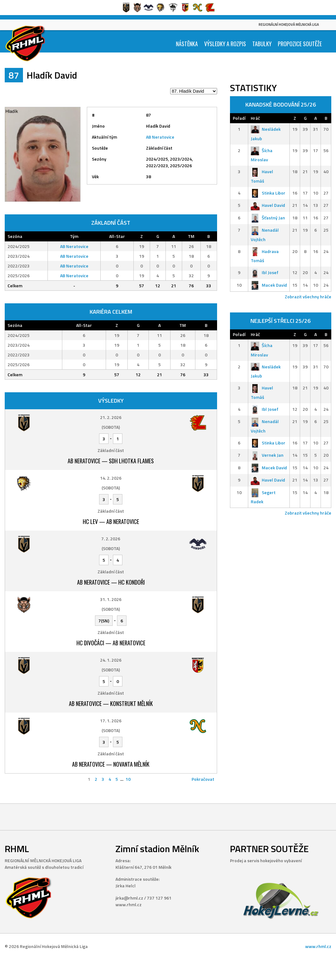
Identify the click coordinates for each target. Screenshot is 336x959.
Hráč (255, 118)
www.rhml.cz (318, 946)
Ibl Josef (264, 272)
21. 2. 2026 (110, 417)
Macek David (269, 285)
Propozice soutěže (300, 44)
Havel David (268, 205)
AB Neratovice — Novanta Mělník (110, 764)
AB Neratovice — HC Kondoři (111, 582)
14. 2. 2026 (110, 478)
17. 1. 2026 (110, 720)
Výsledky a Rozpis (225, 44)
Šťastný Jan (268, 217)
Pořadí (239, 118)
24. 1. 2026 (110, 660)
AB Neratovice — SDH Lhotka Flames (111, 461)
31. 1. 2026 (110, 599)
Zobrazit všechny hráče (308, 296)
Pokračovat (203, 779)
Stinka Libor (268, 193)
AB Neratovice (160, 137)
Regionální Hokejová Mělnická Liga (289, 24)
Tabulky (262, 44)
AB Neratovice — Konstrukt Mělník (111, 703)
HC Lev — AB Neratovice (111, 521)
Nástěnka (187, 44)
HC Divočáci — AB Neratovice (110, 643)
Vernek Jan (267, 455)
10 (128, 779)
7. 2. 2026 (110, 538)
